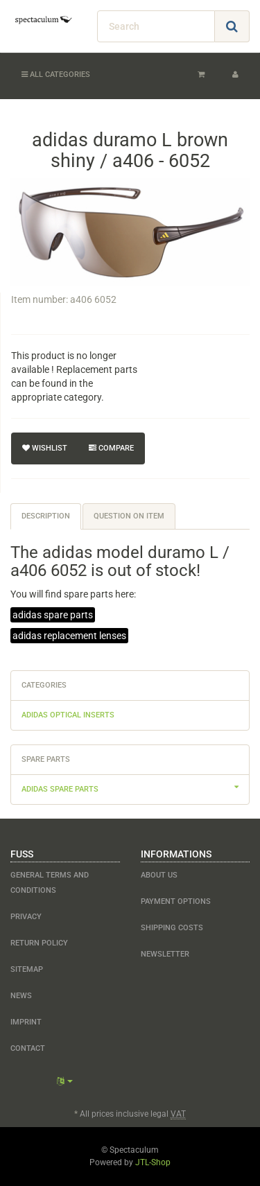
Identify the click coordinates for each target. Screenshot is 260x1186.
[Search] (156, 26)
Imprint (26, 1022)
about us (159, 875)
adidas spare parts (52, 614)
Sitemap (26, 969)
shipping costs (172, 927)
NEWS (21, 995)
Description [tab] (45, 516)
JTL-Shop (153, 1162)
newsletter (165, 954)
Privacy (26, 916)
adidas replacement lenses (69, 635)
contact (27, 1048)
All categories (55, 74)
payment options (176, 901)
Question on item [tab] (129, 516)
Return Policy (39, 943)
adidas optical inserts (67, 715)
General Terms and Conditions (49, 883)
